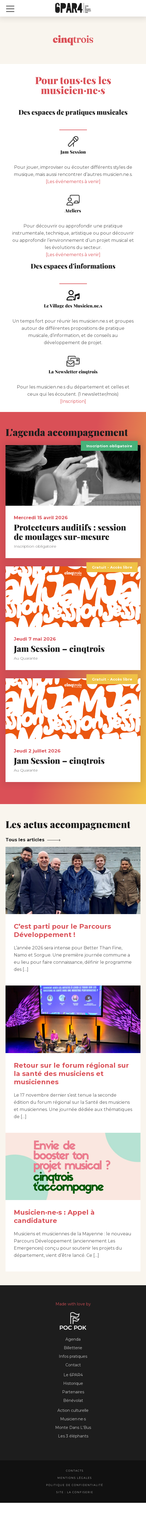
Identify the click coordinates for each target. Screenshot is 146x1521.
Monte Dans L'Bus (73, 1427)
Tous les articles (25, 839)
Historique (73, 1383)
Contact (73, 1364)
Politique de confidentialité (74, 1485)
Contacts (75, 1470)
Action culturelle (73, 1410)
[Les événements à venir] (73, 181)
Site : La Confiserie (74, 1492)
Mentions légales (74, 1477)
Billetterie (73, 1347)
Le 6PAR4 (73, 1374)
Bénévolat (73, 1400)
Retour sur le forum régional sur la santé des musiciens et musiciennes (71, 1073)
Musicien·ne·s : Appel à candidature (54, 1216)
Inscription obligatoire (109, 446)
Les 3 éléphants (73, 1436)
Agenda (73, 1339)
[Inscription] (73, 401)
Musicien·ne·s (73, 1418)
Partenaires (73, 1391)
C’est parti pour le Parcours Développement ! (62, 930)
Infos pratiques (73, 1356)
